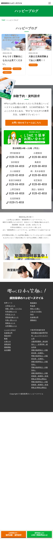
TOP (3, 20)
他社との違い (35, 309)
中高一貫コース (11, 320)
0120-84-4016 (15, 166)
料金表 (32, 306)
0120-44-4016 (15, 193)
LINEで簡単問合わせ (39, 534)
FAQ (32, 314)
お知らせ (7, 341)
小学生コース (10, 306)
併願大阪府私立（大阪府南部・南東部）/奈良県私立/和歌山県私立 (39, 376)
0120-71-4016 (15, 202)
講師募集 (7, 347)
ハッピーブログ (10, 330)
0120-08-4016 (38, 166)
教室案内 (33, 303)
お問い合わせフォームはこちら (26, 122)
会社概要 (7, 350)
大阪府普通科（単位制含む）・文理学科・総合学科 (39, 344)
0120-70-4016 (15, 157)
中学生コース (10, 314)
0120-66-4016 (38, 157)
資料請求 (7, 344)
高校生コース (10, 323)
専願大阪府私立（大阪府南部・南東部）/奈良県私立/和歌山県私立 (39, 384)
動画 (5, 338)
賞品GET (7, 336)
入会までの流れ (36, 311)
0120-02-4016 (15, 175)
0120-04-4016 (15, 184)
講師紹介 (33, 320)
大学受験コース (11, 326)
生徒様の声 (34, 317)
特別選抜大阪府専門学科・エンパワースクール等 (39, 335)
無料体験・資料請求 (13, 534)
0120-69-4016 (38, 184)
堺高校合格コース (12, 317)
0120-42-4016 (38, 193)
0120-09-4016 (38, 175)
